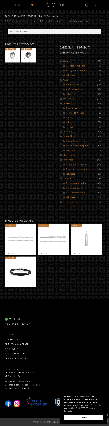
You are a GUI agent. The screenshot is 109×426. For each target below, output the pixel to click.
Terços (69, 127)
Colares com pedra (75, 117)
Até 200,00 (68, 99)
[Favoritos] (32, 5)
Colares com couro (75, 113)
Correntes (68, 131)
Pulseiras (67, 179)
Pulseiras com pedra (76, 183)
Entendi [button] (84, 418)
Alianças (67, 61)
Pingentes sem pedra (76, 169)
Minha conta (11, 349)
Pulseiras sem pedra (75, 193)
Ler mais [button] (68, 411)
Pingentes (68, 160)
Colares (66, 103)
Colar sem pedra (74, 108)
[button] (96, 5)
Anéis (65, 80)
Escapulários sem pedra (77, 146)
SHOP (20, 4)
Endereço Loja (12, 339)
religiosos (70, 94)
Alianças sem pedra (75, 70)
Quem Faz (10, 335)
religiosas (70, 75)
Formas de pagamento (16, 353)
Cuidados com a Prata (16, 344)
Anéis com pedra (74, 85)
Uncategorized (70, 202)
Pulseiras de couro (75, 188)
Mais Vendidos (69, 155)
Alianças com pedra (75, 66)
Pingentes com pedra (76, 164)
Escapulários (69, 136)
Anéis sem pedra (74, 89)
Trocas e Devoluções (16, 358)
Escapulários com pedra (77, 141)
